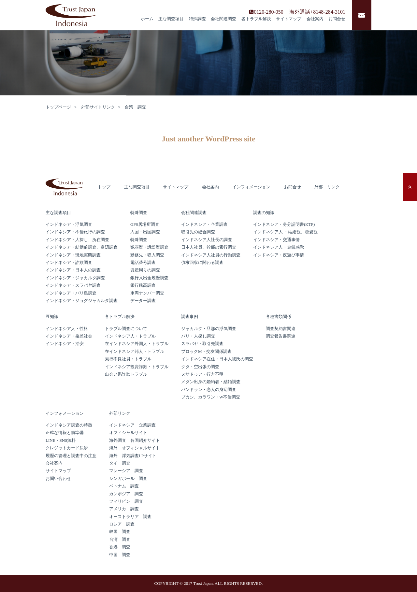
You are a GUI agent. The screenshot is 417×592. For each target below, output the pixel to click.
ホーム (147, 18)
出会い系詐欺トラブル (126, 374)
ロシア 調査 (122, 524)
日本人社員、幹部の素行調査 (208, 247)
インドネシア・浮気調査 (69, 224)
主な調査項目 (171, 18)
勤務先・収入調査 (147, 255)
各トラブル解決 (256, 18)
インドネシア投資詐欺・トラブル (136, 366)
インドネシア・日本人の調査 (73, 269)
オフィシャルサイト (128, 432)
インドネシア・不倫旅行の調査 (75, 231)
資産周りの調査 (145, 269)
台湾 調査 (119, 539)
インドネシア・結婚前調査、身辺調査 (82, 247)
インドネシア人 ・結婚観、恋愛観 (285, 231)
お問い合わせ (58, 478)
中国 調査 (119, 554)
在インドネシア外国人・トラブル (136, 343)
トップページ (58, 107)
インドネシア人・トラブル (130, 336)
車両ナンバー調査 (147, 293)
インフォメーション (251, 186)
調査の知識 (263, 212)
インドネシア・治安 (65, 343)
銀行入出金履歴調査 (149, 277)
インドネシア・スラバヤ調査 (73, 285)
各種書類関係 (278, 316)
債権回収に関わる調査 (202, 262)
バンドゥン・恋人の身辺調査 (208, 389)
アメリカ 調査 (124, 508)
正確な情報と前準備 (65, 432)
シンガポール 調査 (128, 478)
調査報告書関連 (280, 336)
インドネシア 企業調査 (132, 425)
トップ (104, 186)
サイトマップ (288, 18)
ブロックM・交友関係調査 (206, 351)
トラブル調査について (126, 328)
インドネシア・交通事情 (278, 239)
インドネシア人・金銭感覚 (278, 247)
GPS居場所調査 (144, 224)
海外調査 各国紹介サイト (134, 440)
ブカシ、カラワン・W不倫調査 (210, 397)
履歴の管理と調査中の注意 (71, 455)
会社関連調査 (223, 18)
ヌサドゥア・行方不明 (202, 374)
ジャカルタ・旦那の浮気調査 (208, 328)
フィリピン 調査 (126, 501)
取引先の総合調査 (198, 231)
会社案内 (315, 18)
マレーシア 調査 (126, 470)
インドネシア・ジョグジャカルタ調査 (82, 300)
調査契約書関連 (280, 328)
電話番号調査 (143, 262)
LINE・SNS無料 (61, 440)
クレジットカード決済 (67, 447)
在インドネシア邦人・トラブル (134, 351)
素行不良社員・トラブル (128, 358)
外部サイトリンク (98, 107)
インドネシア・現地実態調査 (73, 255)
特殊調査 (197, 18)
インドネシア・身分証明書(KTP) (284, 224)
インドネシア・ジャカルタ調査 (75, 277)
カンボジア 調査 (126, 493)
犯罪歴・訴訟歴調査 (149, 247)
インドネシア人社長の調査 (206, 239)
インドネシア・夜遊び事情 (278, 255)
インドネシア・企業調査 (204, 224)
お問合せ (336, 18)
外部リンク (119, 413)
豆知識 (52, 316)
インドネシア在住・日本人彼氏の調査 (217, 358)
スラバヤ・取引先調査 (202, 343)
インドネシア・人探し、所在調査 (77, 239)
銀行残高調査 (143, 285)
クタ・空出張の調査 (200, 366)
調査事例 (189, 316)
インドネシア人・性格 (67, 328)
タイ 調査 (119, 463)
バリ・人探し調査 (198, 336)
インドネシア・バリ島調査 (71, 293)
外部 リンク (327, 186)
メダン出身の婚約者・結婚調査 (210, 381)
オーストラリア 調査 (130, 516)
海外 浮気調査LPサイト (132, 455)
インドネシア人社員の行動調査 (210, 255)
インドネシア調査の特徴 (69, 425)
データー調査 (143, 300)
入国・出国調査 (145, 231)
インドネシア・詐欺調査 (69, 262)
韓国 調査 (119, 531)
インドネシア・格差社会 (69, 336)
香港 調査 (119, 546)
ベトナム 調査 (124, 486)
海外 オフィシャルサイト (134, 447)
